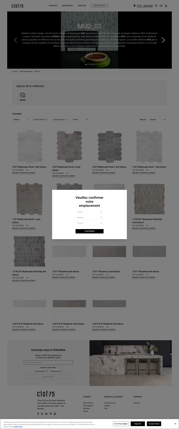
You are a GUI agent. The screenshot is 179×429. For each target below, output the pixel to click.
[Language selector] (90, 223)
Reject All (138, 424)
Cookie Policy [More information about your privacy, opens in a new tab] (18, 427)
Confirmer (89, 231)
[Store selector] (90, 217)
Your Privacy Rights (120, 424)
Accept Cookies (154, 424)
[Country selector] (90, 212)
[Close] (175, 423)
